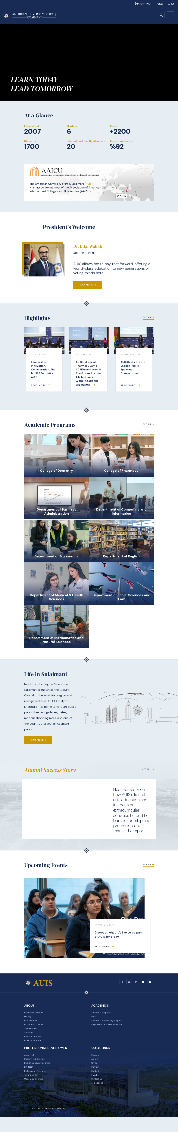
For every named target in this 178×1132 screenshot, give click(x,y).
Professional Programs (38, 1083)
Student (96, 1083)
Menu (170, 15)
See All (147, 319)
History (28, 1018)
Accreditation (32, 1033)
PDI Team (30, 1078)
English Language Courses (40, 1073)
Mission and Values (36, 1028)
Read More (87, 284)
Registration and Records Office (111, 1028)
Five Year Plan (32, 1023)
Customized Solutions (38, 1068)
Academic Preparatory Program (111, 1023)
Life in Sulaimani (34, 1048)
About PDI (30, 1063)
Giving (95, 1073)
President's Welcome (37, 1013)
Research (97, 1063)
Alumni (95, 1068)
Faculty (95, 1087)
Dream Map (143, 3)
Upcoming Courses (36, 1092)
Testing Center (33, 1087)
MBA (94, 1018)
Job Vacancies (100, 1097)
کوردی (160, 4)
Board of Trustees (35, 1043)
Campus (29, 1038)
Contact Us (98, 1092)
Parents (96, 1078)
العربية (170, 4)
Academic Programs (103, 1013)
